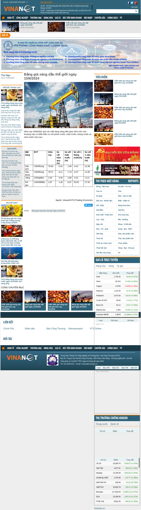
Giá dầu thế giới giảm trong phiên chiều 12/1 (10, 262)
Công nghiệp (22, 18)
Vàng (111, 266)
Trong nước (102, 424)
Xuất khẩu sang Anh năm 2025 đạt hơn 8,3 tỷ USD (10, 112)
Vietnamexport (75, 328)
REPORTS (133, 181)
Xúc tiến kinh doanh (72, 18)
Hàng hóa (48, 18)
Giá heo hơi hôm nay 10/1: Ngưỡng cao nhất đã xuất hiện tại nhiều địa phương (11, 154)
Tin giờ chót (46, 2)
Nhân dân (30, 328)
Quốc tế (115, 424)
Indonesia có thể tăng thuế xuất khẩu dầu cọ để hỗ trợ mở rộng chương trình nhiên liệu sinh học (66, 11)
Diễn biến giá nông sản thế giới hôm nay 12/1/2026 (77, 24)
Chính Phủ (8, 328)
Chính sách (112, 18)
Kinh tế (10, 18)
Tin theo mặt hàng (107, 181)
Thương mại (36, 18)
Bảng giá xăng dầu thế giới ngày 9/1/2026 (125, 122)
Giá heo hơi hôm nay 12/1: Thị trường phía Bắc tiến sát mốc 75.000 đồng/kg (11, 164)
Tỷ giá (120, 266)
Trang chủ (3, 18)
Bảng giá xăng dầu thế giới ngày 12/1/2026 (31, 24)
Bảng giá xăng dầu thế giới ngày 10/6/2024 (48, 211)
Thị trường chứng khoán (112, 418)
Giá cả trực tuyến (107, 260)
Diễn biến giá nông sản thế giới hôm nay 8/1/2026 (126, 135)
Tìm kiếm (134, 7)
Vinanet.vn (99, 508)
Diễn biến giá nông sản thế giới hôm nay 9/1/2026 (58, 307)
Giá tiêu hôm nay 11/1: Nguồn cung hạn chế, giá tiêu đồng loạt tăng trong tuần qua (10, 119)
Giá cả (58, 18)
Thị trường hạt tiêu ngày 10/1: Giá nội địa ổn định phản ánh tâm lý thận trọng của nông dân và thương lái (11, 140)
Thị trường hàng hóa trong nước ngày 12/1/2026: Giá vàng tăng (12, 105)
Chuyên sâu (99, 18)
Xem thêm (121, 17)
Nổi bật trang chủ (12, 88)
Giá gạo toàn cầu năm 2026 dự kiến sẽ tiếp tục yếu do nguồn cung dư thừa (11, 132)
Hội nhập (88, 18)
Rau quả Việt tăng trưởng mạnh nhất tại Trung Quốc (11, 126)
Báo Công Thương (56, 328)
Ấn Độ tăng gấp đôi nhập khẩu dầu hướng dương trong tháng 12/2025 (64, 7)
